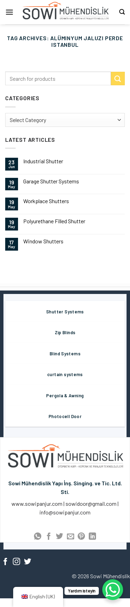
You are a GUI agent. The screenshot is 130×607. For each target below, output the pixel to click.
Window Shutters (43, 241)
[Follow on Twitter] (27, 562)
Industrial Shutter (43, 161)
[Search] (122, 12)
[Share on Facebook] (48, 537)
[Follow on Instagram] (16, 562)
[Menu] (9, 11)
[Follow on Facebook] (5, 562)
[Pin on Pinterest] (81, 537)
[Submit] (118, 78)
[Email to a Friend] (70, 537)
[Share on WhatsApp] (37, 537)
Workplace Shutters (46, 201)
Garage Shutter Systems (51, 181)
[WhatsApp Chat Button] (112, 589)
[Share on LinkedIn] (92, 537)
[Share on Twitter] (59, 537)
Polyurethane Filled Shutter (54, 221)
